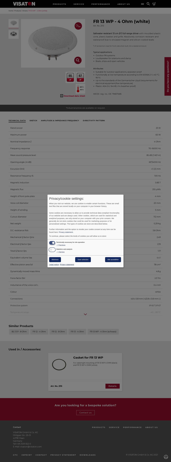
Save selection (83, 260)
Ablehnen (55, 260)
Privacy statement (66, 232)
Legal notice (54, 265)
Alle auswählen (113, 260)
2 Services (60, 245)
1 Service (60, 252)
